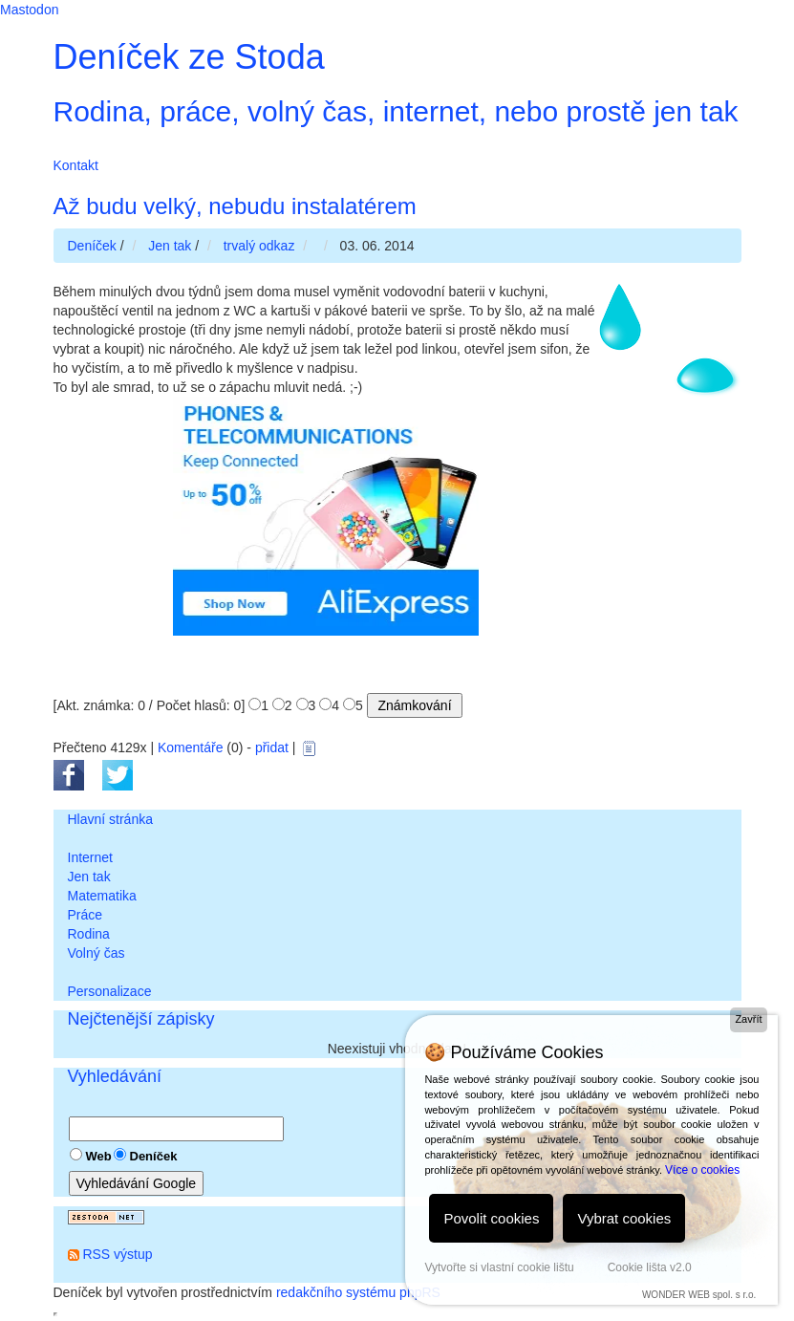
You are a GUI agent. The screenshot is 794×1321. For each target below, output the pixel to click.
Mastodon (29, 9)
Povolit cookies (491, 1218)
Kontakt (76, 165)
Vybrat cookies (624, 1218)
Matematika (102, 895)
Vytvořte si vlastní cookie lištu (498, 1267)
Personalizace (110, 991)
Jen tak (89, 876)
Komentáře (190, 747)
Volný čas (96, 953)
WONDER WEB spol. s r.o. (699, 1294)
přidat (272, 747)
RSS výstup (117, 1254)
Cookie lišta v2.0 (650, 1267)
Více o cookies (702, 1170)
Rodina (89, 934)
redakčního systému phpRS (358, 1292)
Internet (90, 857)
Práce (85, 914)
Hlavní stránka (110, 819)
